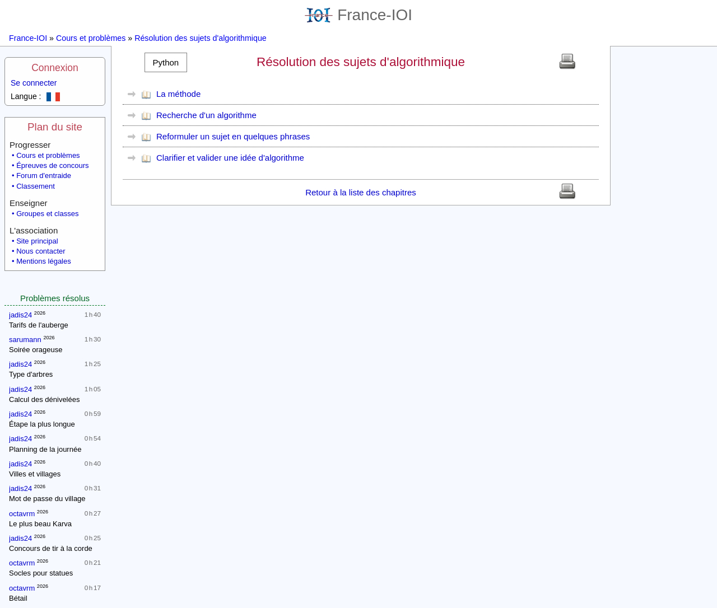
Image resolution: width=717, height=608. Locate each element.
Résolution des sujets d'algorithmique (200, 38)
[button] (166, 62)
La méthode (178, 94)
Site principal (37, 241)
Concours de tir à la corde (50, 548)
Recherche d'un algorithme (206, 115)
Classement (35, 186)
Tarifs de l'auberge (38, 325)
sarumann (25, 339)
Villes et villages (34, 474)
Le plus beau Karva (40, 524)
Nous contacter (40, 251)
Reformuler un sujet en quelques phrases (233, 136)
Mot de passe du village (47, 498)
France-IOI (358, 15)
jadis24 (20, 315)
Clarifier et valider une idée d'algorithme (230, 157)
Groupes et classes (47, 213)
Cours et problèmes (90, 38)
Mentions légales (43, 261)
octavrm (22, 513)
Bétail (18, 598)
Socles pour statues (41, 573)
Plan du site (54, 127)
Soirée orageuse (35, 349)
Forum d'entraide (43, 175)
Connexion (54, 67)
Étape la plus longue (42, 424)
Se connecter (34, 82)
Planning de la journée (45, 449)
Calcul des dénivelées (44, 399)
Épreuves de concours (52, 165)
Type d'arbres (31, 374)
